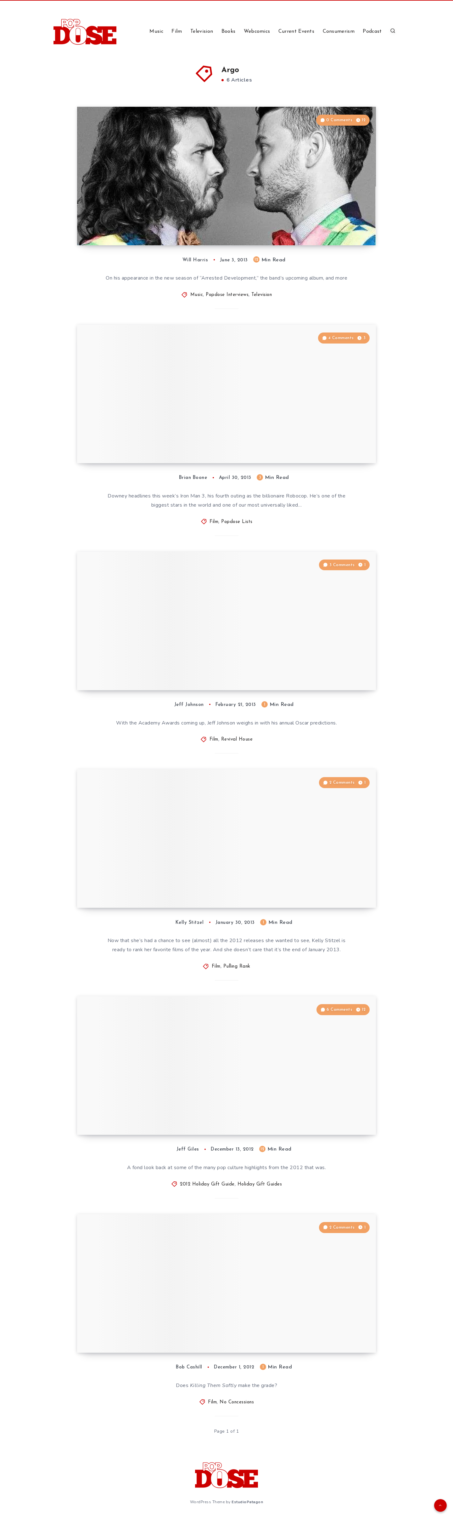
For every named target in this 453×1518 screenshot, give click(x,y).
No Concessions (237, 1402)
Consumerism (339, 31)
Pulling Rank (236, 966)
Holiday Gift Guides (260, 1184)
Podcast (372, 31)
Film (176, 31)
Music (156, 31)
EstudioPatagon (247, 1501)
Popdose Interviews (227, 295)
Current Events (296, 31)
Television (201, 31)
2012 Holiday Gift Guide (207, 1184)
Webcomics (257, 31)
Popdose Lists (237, 522)
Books (228, 31)
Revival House (237, 739)
